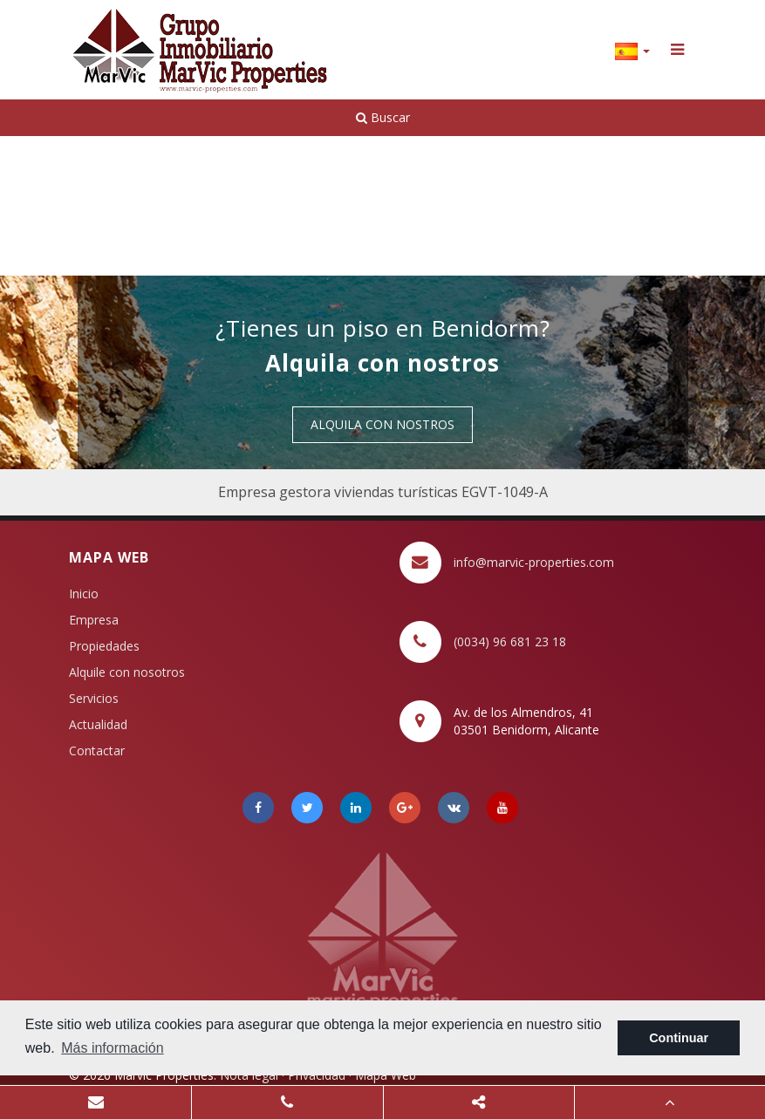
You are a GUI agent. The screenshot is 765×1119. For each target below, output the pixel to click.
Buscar (383, 117)
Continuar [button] (678, 1038)
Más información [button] (112, 1048)
